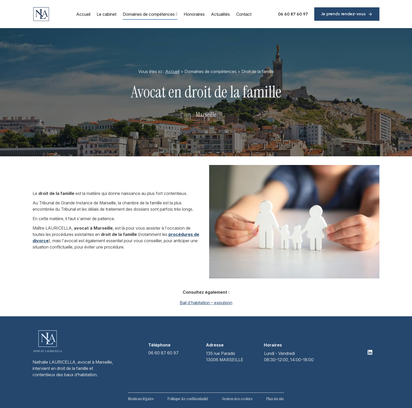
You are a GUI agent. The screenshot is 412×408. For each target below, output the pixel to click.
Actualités (220, 14)
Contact (243, 14)
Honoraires (194, 14)
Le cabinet (106, 14)
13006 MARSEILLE (224, 356)
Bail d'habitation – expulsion (206, 302)
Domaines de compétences (149, 14)
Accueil (83, 14)
